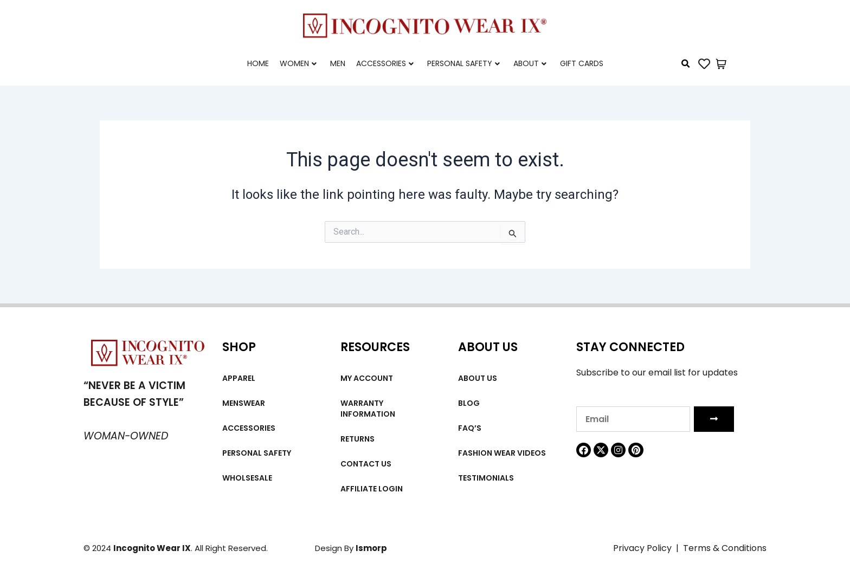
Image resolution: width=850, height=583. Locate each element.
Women (298, 63)
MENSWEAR (243, 403)
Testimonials (486, 477)
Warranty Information (367, 408)
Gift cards (581, 63)
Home (258, 63)
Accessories (385, 63)
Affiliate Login (371, 488)
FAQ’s (469, 428)
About (529, 63)
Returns (357, 438)
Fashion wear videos (502, 453)
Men (337, 63)
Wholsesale (247, 477)
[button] (686, 64)
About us (477, 378)
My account (366, 378)
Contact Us (365, 463)
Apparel (238, 378)
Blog (469, 403)
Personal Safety (463, 63)
